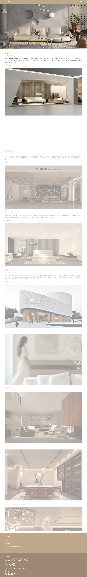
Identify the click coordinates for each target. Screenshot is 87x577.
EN (78, 2)
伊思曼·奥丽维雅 (22, 568)
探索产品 (8, 69)
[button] (43, 47)
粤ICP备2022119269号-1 (11, 560)
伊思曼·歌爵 (15, 568)
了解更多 (8, 304)
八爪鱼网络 (25, 560)
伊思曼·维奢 (8, 568)
